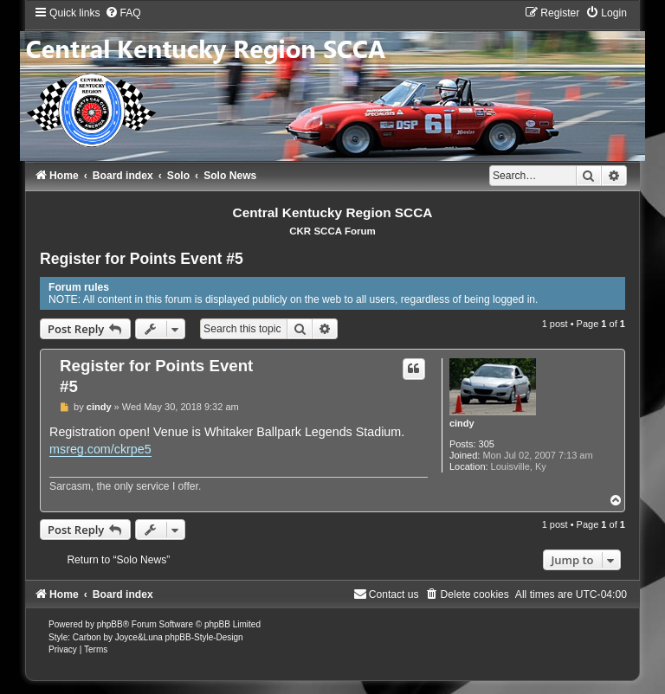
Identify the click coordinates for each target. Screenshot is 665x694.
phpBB (110, 624)
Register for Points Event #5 (141, 258)
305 (486, 444)
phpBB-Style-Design (204, 637)
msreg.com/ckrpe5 (100, 449)
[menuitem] (123, 13)
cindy (462, 423)
